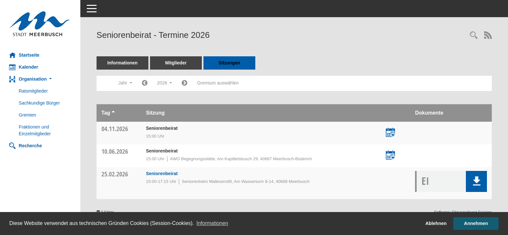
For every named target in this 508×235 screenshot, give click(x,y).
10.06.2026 (115, 151)
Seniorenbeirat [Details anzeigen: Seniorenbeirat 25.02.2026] (162, 173)
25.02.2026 (115, 174)
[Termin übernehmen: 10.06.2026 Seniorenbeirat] (390, 155)
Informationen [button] (212, 223)
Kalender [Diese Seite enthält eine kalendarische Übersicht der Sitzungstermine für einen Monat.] (24, 67)
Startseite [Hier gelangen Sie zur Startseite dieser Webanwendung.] (25, 55)
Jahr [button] (126, 82)
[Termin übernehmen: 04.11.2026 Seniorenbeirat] (390, 133)
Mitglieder (176, 62)
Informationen (123, 62)
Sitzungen (230, 62)
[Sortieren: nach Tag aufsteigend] (113, 113)
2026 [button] (165, 82)
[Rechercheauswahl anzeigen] (474, 35)
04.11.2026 (115, 128)
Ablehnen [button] (436, 223)
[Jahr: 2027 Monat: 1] (185, 83)
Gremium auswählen (218, 82)
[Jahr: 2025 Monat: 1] (145, 83)
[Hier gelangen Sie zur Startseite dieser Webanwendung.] (40, 23)
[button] (40, 79)
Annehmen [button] (476, 223)
